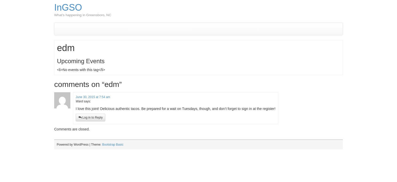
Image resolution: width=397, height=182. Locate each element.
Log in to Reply (90, 117)
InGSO (68, 7)
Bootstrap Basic (112, 144)
